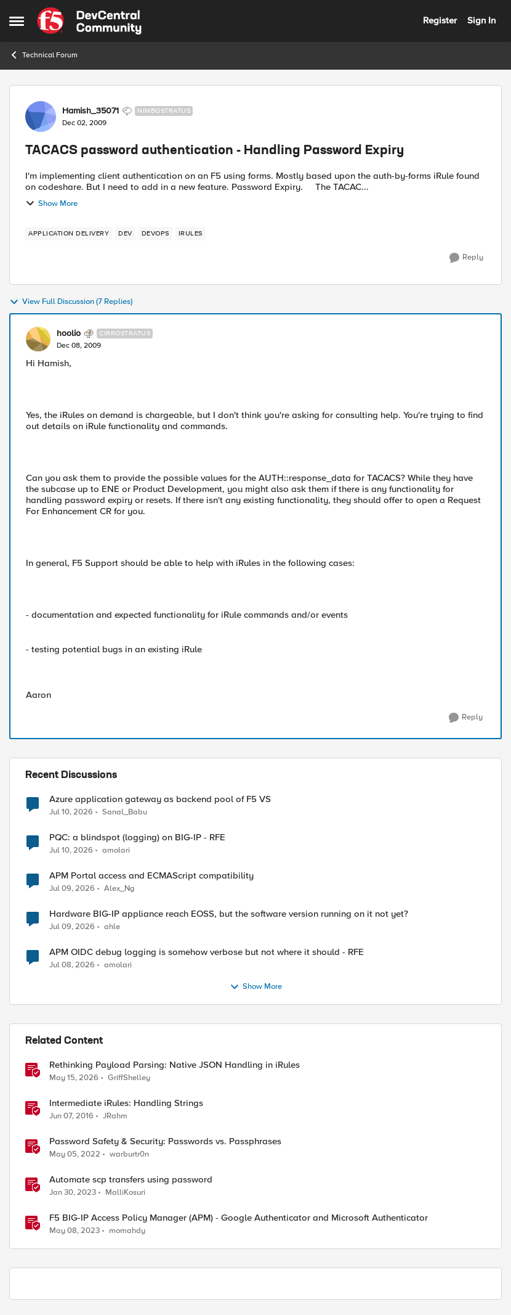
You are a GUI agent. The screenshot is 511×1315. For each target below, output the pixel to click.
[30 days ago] (72, 927)
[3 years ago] (72, 1193)
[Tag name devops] (155, 233)
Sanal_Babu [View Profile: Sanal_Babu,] (124, 811)
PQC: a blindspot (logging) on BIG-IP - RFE (137, 837)
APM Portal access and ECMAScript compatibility (151, 876)
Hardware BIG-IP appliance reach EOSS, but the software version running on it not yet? (228, 914)
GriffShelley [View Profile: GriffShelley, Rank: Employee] (129, 1078)
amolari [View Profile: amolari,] (116, 850)
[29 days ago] (72, 889)
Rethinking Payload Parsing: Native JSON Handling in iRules (174, 1065)
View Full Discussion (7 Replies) (70, 302)
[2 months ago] (74, 1078)
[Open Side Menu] (16, 21)
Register (440, 20)
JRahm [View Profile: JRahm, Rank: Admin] (115, 1116)
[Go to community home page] (89, 21)
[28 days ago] (71, 812)
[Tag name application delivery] (68, 233)
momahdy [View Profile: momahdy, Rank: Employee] (127, 1230)
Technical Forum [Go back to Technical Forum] (43, 55)
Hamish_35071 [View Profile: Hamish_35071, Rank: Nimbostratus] (90, 111)
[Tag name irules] (190, 233)
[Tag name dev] (125, 233)
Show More (51, 203)
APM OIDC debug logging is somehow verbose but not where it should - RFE (206, 952)
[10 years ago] (71, 1116)
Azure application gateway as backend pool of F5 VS (160, 799)
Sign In (481, 20)
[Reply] (466, 258)
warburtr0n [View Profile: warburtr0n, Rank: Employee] (129, 1154)
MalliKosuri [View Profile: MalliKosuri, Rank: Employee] (125, 1192)
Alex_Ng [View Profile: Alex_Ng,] (119, 888)
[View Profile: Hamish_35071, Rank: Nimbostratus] (40, 116)
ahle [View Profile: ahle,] (112, 927)
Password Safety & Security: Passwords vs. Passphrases (165, 1141)
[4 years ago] (74, 1155)
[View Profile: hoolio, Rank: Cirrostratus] (38, 339)
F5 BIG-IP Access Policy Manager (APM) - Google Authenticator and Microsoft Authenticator (238, 1218)
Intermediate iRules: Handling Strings (126, 1103)
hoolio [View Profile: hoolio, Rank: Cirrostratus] (69, 333)
